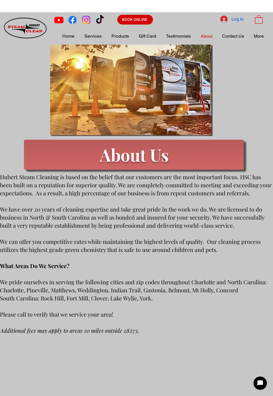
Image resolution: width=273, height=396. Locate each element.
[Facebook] (72, 19)
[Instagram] (86, 19)
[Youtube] (58, 19)
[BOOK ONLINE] (135, 20)
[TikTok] (99, 19)
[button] (259, 19)
